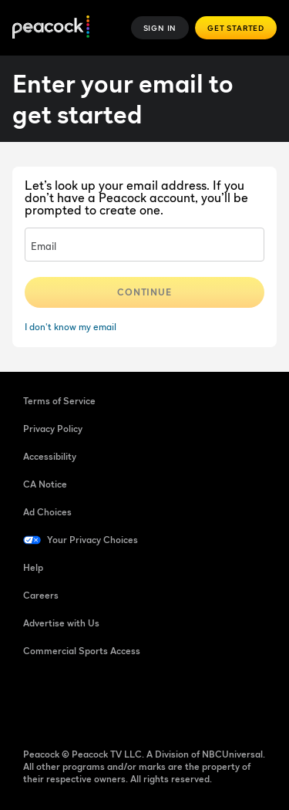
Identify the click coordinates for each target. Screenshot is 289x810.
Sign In (160, 27)
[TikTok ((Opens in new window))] (75, 700)
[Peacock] (50, 28)
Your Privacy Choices (92, 539)
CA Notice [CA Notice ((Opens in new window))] (45, 484)
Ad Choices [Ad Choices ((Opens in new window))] (47, 512)
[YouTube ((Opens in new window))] (115, 700)
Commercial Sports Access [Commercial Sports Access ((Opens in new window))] (81, 650)
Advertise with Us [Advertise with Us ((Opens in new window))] (61, 623)
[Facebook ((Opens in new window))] (35, 700)
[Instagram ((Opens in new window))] (155, 700)
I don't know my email (70, 326)
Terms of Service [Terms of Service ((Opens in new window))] (59, 401)
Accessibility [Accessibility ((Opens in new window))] (49, 456)
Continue (145, 292)
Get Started (235, 27)
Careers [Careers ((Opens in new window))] (41, 595)
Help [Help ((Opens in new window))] (33, 567)
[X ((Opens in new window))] (195, 700)
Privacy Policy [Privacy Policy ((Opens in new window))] (52, 428)
